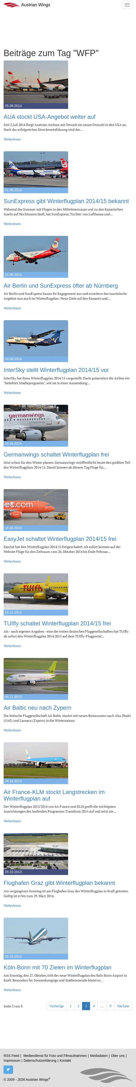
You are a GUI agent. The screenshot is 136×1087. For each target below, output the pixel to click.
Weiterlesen (12, 139)
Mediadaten (99, 1056)
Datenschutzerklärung (40, 1060)
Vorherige (56, 1006)
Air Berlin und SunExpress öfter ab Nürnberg (61, 285)
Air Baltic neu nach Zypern (37, 707)
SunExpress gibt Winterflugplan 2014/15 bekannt (66, 201)
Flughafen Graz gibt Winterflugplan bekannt (59, 883)
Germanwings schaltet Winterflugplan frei (56, 454)
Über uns (118, 1056)
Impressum (12, 1060)
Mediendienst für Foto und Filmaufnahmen (55, 1056)
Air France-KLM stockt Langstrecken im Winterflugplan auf (54, 795)
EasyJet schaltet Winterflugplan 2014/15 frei (60, 539)
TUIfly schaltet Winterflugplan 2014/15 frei (57, 623)
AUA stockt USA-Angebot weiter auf (50, 116)
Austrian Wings (27, 4)
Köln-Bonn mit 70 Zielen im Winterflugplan (57, 967)
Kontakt (65, 1060)
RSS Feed (11, 1056)
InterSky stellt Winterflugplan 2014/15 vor (56, 370)
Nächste (123, 1006)
